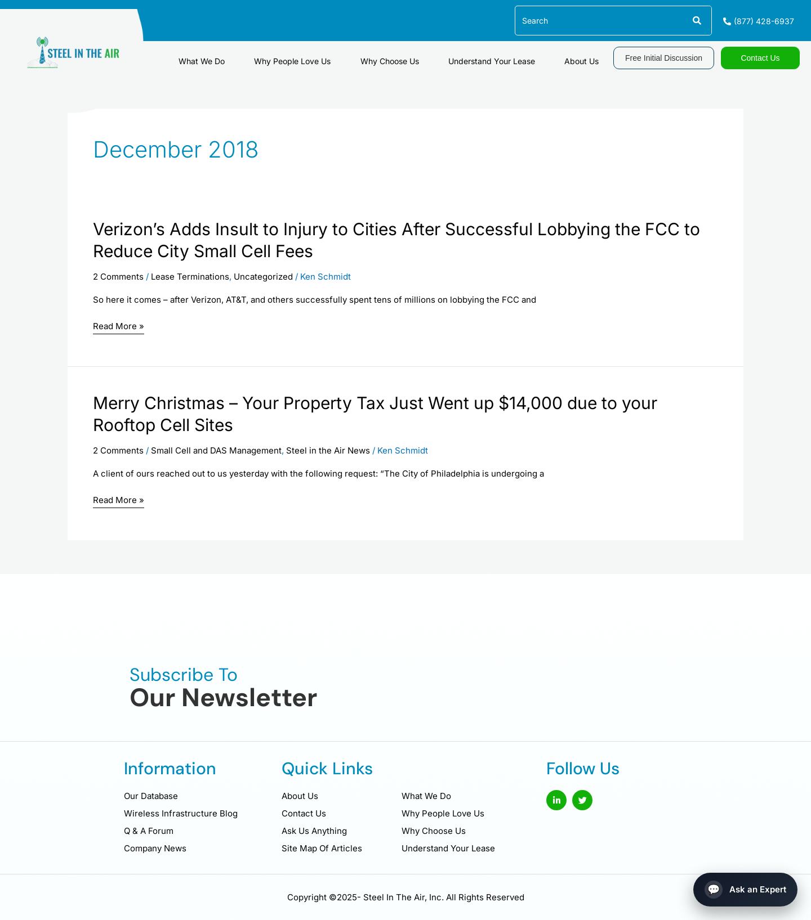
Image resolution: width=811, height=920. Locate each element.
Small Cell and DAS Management (216, 450)
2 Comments (118, 276)
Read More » (118, 327)
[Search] (696, 20)
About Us (589, 56)
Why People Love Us (344, 56)
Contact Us (304, 813)
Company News (155, 848)
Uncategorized (263, 276)
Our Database (151, 796)
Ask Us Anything (314, 830)
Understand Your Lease (513, 56)
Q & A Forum (148, 830)
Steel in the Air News (328, 450)
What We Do (268, 56)
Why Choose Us (426, 56)
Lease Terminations (190, 276)
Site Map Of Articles (322, 848)
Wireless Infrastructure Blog (181, 813)
